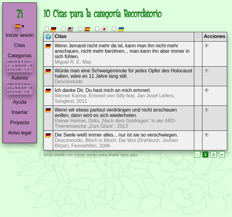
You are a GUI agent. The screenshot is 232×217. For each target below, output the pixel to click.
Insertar (19, 112)
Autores (19, 77)
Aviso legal (19, 132)
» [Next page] (222, 154)
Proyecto (19, 122)
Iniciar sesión (19, 35)
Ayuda (19, 102)
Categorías (19, 55)
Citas (19, 45)
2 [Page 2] (213, 154)
